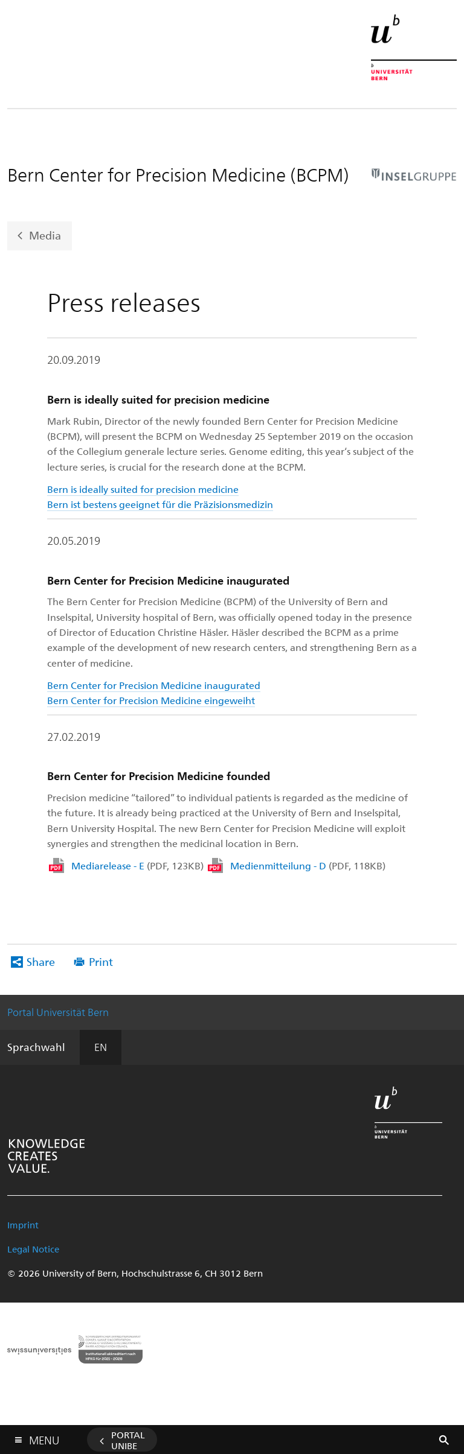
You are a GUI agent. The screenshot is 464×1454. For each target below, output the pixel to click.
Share (41, 961)
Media (45, 234)
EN (100, 1046)
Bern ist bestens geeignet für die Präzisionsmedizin (160, 504)
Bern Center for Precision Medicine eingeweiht (151, 700)
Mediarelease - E (137, 865)
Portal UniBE (128, 1440)
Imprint (23, 1225)
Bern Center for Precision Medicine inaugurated (153, 685)
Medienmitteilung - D (307, 865)
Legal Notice (33, 1249)
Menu (44, 1437)
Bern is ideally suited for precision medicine (143, 489)
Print (101, 961)
